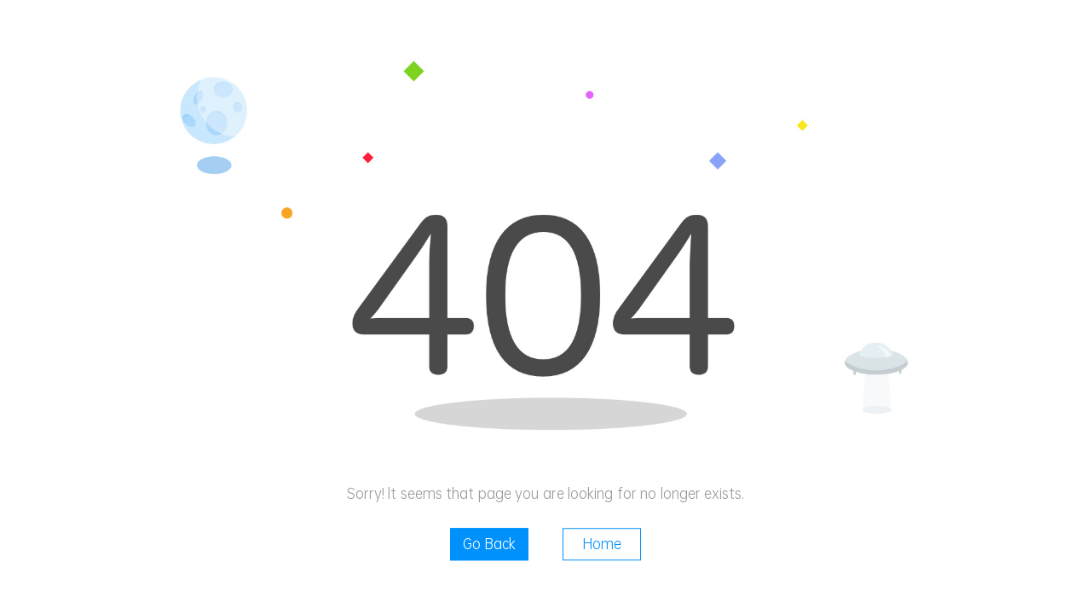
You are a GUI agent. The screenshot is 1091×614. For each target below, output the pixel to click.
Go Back (489, 544)
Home (602, 544)
